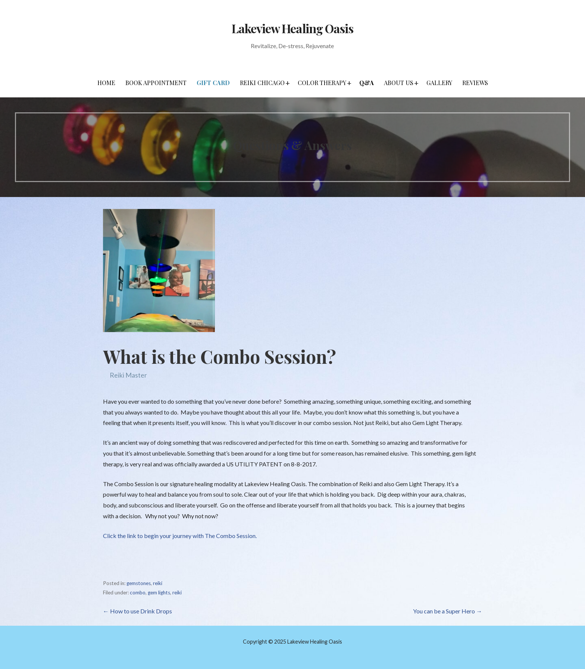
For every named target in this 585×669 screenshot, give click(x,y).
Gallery (439, 83)
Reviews (475, 83)
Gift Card (213, 83)
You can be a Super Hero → (447, 611)
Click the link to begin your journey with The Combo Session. (180, 535)
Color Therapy (322, 83)
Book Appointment (156, 83)
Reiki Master (128, 375)
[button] (287, 83)
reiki (157, 583)
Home (106, 83)
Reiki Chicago (262, 83)
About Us (398, 83)
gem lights (159, 592)
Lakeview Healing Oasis (292, 28)
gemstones (138, 583)
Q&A (366, 83)
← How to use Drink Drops (137, 611)
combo (138, 592)
